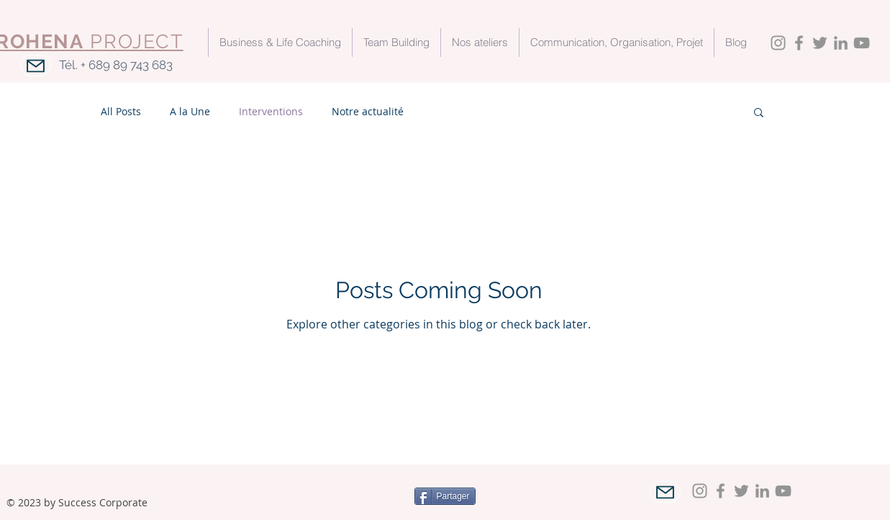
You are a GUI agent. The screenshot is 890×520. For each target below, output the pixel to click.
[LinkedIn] (840, 43)
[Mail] (35, 65)
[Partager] (445, 496)
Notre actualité (368, 111)
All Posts (121, 111)
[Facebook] (799, 43)
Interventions (271, 111)
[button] (759, 113)
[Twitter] (820, 43)
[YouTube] (861, 43)
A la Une (190, 111)
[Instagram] (778, 43)
